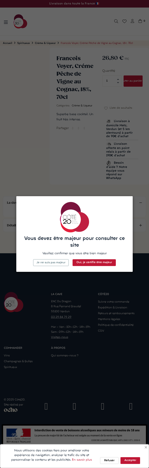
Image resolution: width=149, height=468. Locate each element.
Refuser (109, 460)
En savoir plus (82, 459)
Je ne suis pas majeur (50, 262)
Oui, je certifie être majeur (94, 262)
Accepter (130, 460)
